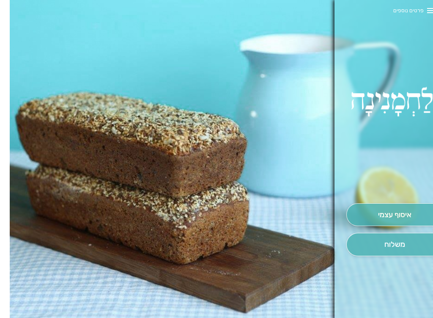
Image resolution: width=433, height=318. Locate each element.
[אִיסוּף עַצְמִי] (385, 215)
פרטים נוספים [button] (399, 10)
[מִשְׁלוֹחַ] (385, 244)
